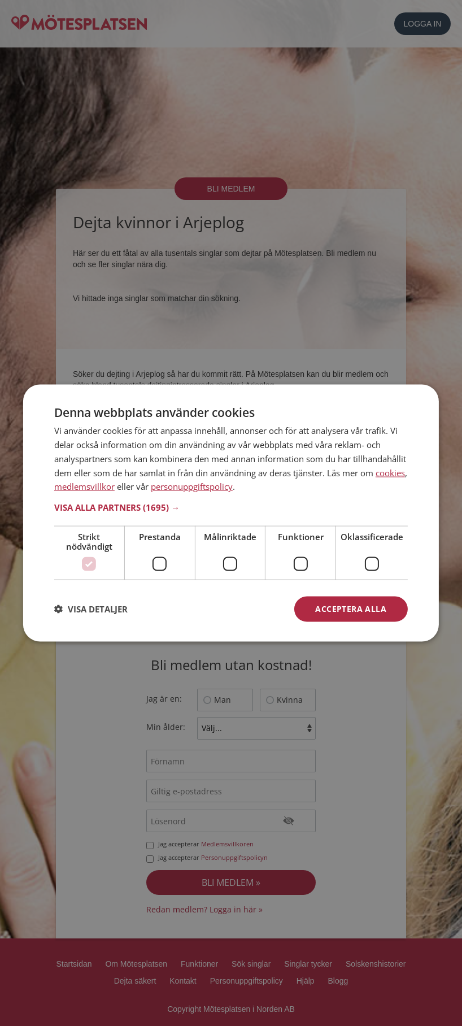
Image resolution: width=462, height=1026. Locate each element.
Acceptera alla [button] (350, 608)
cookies (390, 472)
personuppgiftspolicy (192, 486)
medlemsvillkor (84, 486)
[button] (231, 507)
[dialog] (231, 513)
